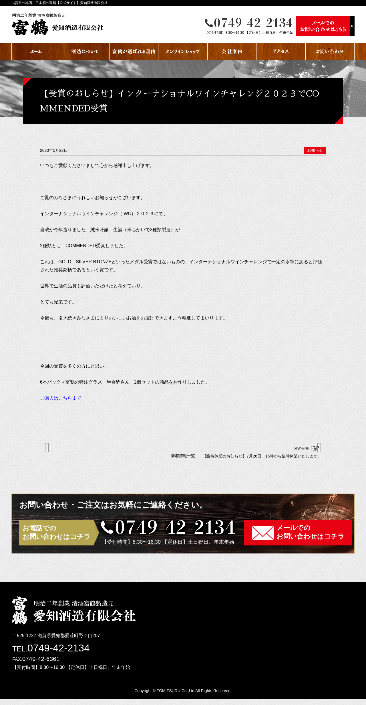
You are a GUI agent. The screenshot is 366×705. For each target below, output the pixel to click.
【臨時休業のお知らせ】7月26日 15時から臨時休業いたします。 (266, 456)
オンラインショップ (182, 51)
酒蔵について (84, 51)
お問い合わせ (330, 51)
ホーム (35, 51)
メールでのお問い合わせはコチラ (311, 539)
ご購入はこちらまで (60, 398)
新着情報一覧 (183, 459)
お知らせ (315, 150)
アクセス (280, 51)
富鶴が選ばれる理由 (134, 51)
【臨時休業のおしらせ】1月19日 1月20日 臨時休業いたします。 (98, 456)
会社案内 (232, 51)
